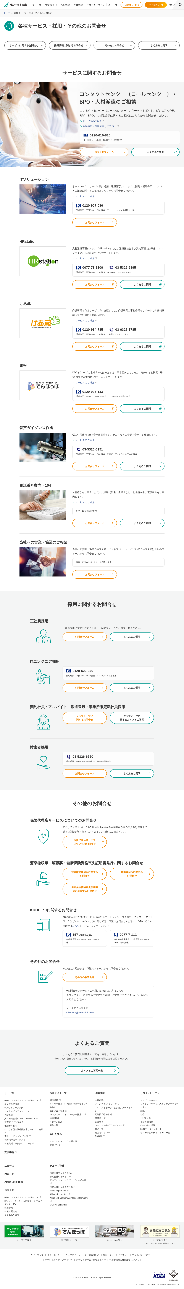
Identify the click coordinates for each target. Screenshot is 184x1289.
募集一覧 (54, 1125)
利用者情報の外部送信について (124, 1259)
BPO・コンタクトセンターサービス (21, 1100)
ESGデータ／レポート (151, 1129)
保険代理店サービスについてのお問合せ (84, 842)
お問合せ (9, 1190)
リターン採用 (56, 1121)
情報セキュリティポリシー (115, 1255)
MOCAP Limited (57, 1205)
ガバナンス (145, 1118)
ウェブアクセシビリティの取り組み (82, 1255)
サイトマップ (37, 1255)
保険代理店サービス (13, 1140)
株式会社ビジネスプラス (61, 1187)
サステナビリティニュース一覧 (155, 1132)
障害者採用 (55, 1118)
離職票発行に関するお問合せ (132, 874)
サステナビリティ (96, 5)
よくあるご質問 (158, 45)
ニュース (112, 5)
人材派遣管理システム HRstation (19, 1118)
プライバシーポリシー (142, 1255)
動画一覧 (99, 1129)
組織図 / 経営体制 (103, 1114)
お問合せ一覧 (156, 5)
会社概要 (99, 1100)
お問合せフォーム (104, 152)
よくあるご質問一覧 (92, 1070)
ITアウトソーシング (13, 1107)
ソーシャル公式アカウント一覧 (110, 1125)
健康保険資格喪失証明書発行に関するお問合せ (84, 889)
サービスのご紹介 (92, 121)
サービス (36, 5)
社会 (142, 1114)
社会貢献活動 (146, 1121)
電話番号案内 (10, 1126)
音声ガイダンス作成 (13, 1122)
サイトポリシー (54, 1255)
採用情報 (65, 5)
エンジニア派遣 (11, 1104)
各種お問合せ (10, 1211)
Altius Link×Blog (14, 1182)
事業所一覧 (100, 1118)
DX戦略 (98, 1136)
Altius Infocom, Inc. (59, 1194)
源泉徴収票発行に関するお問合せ (84, 874)
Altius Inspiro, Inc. (58, 1190)
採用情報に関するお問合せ (68, 45)
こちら (75, 925)
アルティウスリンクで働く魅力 (64, 1141)
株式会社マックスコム (60, 1173)
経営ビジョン (101, 1132)
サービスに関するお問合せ (24, 45)
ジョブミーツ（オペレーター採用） (67, 1114)
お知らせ (9, 1174)
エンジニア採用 (57, 1111)
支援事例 (49, 5)
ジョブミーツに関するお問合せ (84, 718)
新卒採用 (54, 1100)
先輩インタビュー (58, 1145)
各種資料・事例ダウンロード (18, 1143)
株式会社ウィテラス (59, 1176)
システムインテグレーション (18, 1111)
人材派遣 (8, 1115)
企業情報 (78, 5)
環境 (142, 1111)
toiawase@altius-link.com (80, 1012)
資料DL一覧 (131, 5)
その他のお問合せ (114, 45)
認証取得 (99, 1121)
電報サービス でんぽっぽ (16, 1136)
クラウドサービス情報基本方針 (91, 1259)
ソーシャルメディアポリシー (59, 1259)
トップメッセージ (148, 1100)
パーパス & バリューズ (106, 1104)
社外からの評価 (147, 1125)
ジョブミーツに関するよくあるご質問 (132, 718)
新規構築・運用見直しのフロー (99, 126)
